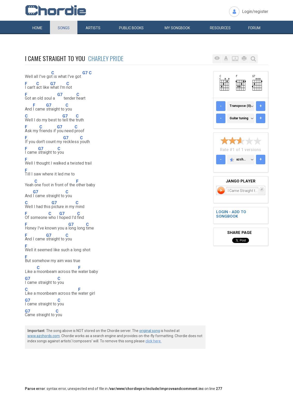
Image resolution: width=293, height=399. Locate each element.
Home (37, 28)
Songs (64, 28)
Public (131, 28)
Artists (93, 28)
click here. (153, 341)
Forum (254, 28)
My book (177, 28)
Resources (220, 28)
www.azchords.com (43, 336)
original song (149, 331)
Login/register (255, 11)
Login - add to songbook (231, 214)
